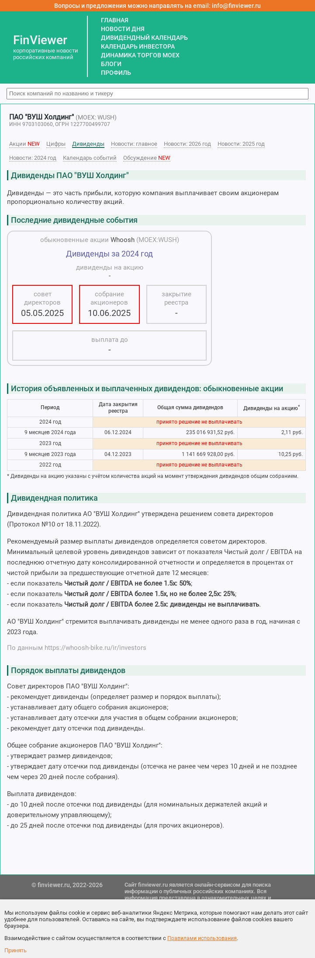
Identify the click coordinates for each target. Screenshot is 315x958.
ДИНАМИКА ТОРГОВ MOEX (140, 55)
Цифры (56, 143)
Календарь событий (90, 157)
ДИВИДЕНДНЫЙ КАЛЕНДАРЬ (144, 37)
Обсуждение (146, 157)
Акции (24, 143)
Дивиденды (88, 143)
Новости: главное (134, 143)
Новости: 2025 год (241, 143)
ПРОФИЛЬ (116, 72)
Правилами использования (202, 938)
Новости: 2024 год (32, 157)
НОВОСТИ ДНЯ (123, 28)
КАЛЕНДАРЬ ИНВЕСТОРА (138, 46)
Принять (15, 950)
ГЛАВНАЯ (114, 20)
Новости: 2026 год (187, 143)
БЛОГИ (111, 63)
